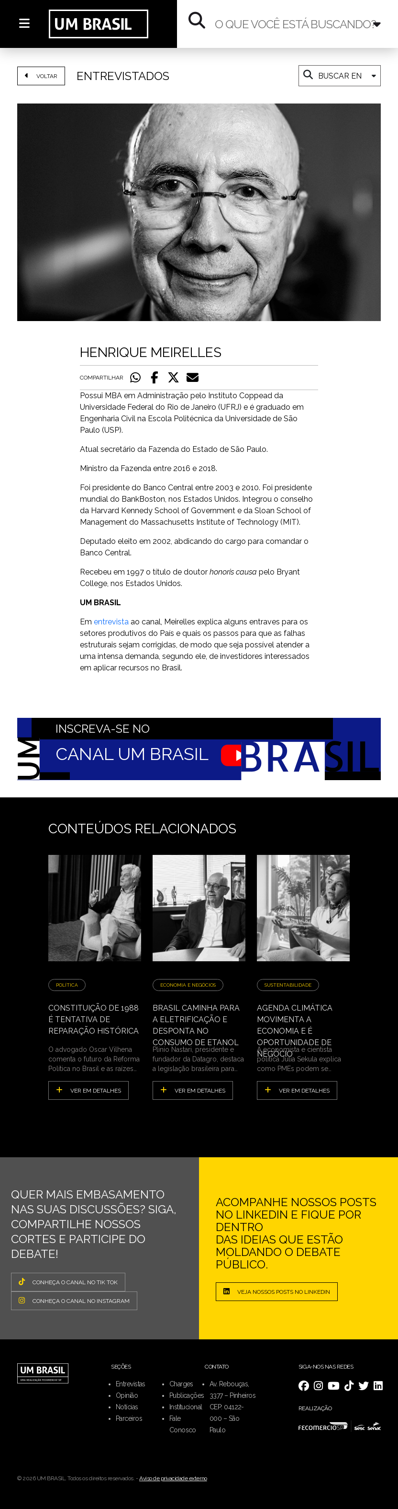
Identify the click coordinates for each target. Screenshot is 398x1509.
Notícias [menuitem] (127, 1407)
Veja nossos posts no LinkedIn (276, 1291)
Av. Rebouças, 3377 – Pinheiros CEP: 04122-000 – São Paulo (232, 1407)
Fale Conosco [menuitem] (182, 1424)
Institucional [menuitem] (185, 1407)
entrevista (111, 621)
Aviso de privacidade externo (173, 1478)
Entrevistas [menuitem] (130, 1384)
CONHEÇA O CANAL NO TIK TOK (68, 1282)
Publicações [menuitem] (186, 1395)
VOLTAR (41, 76)
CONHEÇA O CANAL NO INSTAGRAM (74, 1300)
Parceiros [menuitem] (129, 1418)
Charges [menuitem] (181, 1384)
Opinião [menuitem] (127, 1395)
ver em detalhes (88, 1090)
